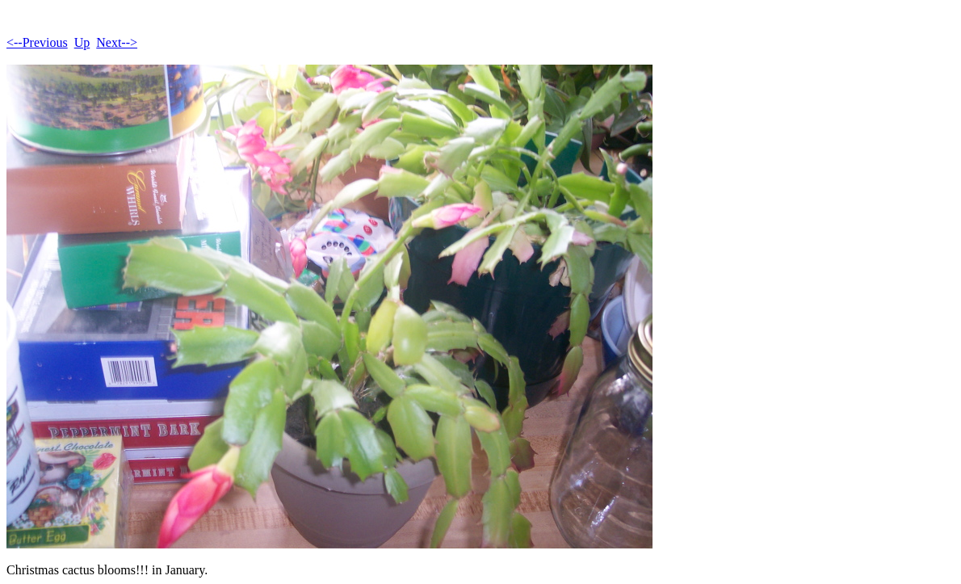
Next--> (116, 42)
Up (82, 42)
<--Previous (37, 42)
